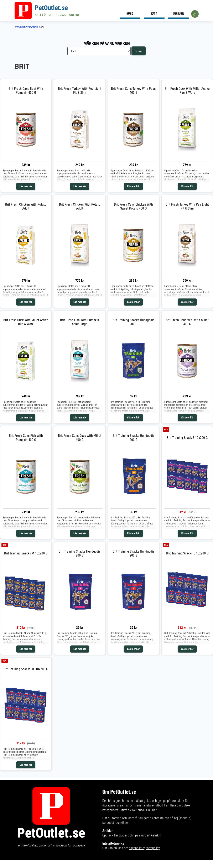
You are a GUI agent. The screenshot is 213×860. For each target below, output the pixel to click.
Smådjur (178, 13)
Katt (154, 13)
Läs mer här (26, 186)
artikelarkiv (154, 835)
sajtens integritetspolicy (144, 848)
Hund (129, 13)
